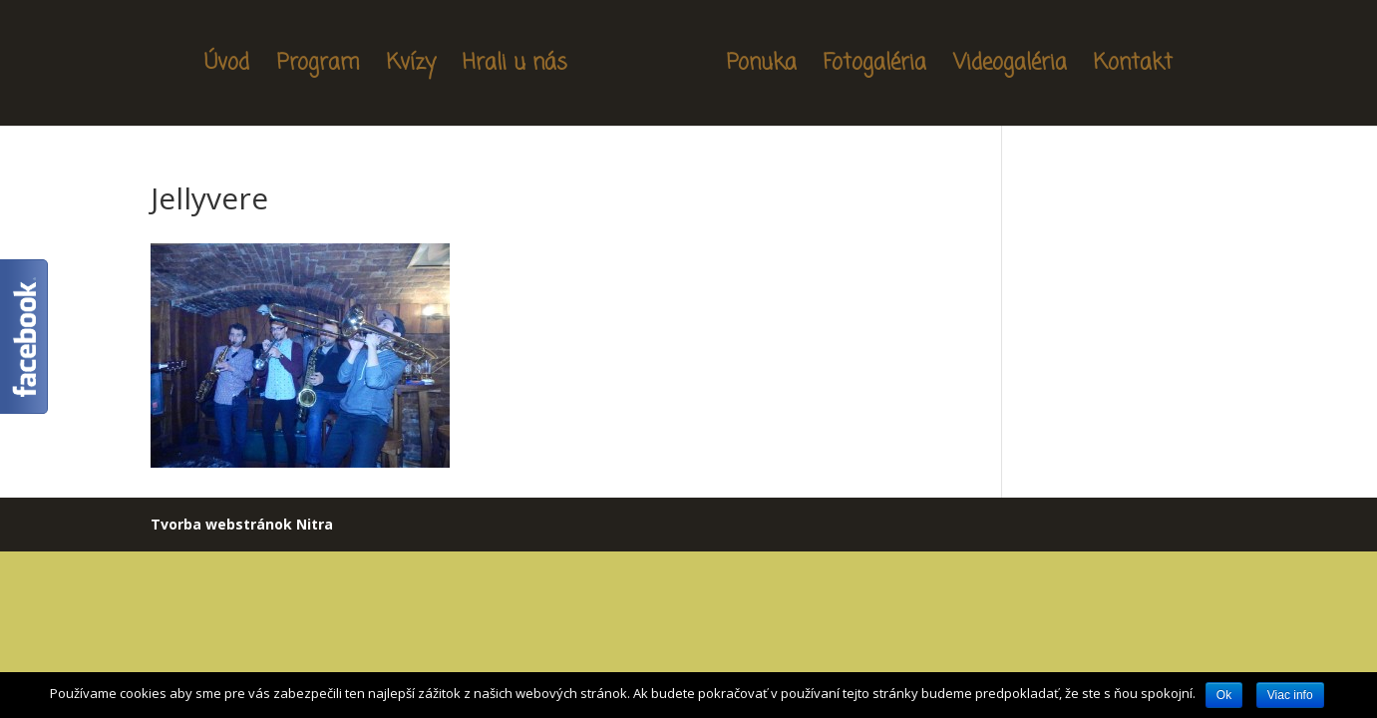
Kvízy (411, 67)
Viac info (1290, 695)
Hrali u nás (515, 67)
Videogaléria (1010, 67)
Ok (1223, 695)
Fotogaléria (875, 67)
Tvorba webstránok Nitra (242, 524)
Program (318, 67)
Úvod (226, 67)
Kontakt (1133, 67)
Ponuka (761, 67)
